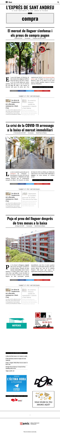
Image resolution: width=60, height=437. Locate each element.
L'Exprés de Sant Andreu (39, 38)
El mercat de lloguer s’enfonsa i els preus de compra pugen (30, 33)
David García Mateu (41, 133)
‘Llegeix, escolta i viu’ (10, 371)
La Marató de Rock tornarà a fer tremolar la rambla (16, 356)
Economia (27, 38)
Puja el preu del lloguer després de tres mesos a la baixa (30, 220)
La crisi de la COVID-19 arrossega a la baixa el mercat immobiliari (30, 127)
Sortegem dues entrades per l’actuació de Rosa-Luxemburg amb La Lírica (16, 367)
